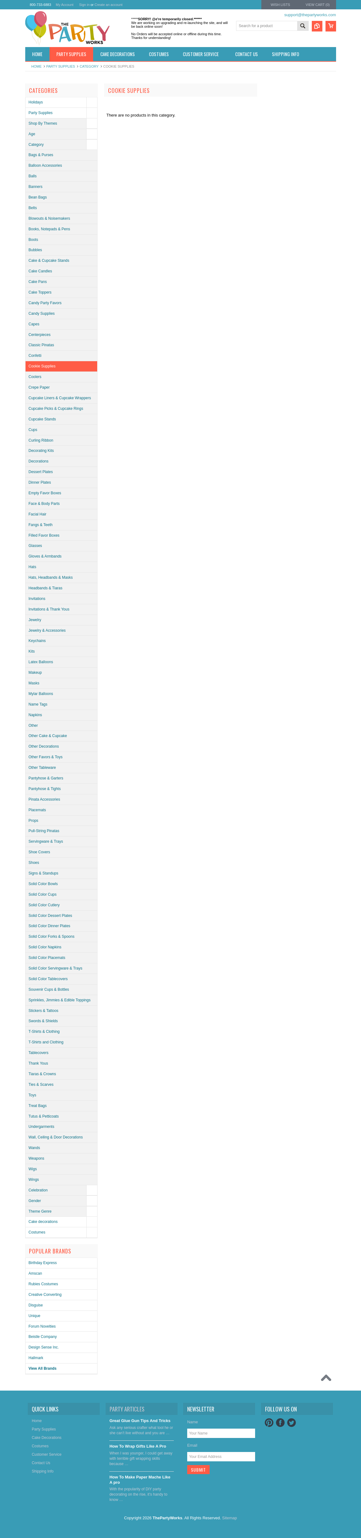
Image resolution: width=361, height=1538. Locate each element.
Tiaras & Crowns (42, 1074)
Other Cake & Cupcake (48, 736)
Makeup (35, 672)
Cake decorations (43, 1221)
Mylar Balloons (41, 694)
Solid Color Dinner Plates (49, 926)
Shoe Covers (39, 852)
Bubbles (35, 250)
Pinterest (269, 1422)
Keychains (37, 641)
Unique (34, 1316)
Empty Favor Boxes (45, 493)
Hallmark (36, 1358)
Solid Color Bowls (43, 884)
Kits (32, 651)
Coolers (35, 377)
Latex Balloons (41, 662)
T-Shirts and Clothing (46, 1042)
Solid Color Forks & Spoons (51, 936)
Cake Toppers (40, 292)
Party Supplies (60, 66)
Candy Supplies (42, 313)
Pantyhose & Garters (46, 778)
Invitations (37, 599)
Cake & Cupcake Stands (49, 260)
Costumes (37, 1232)
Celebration (38, 1190)
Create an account (108, 5)
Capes (34, 324)
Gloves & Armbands (45, 556)
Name (192, 1422)
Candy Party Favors (45, 303)
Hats (32, 567)
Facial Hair (37, 514)
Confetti (35, 355)
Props (33, 820)
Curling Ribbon (41, 440)
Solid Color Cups (43, 894)
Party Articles (127, 1409)
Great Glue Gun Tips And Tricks (139, 1420)
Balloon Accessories (45, 165)
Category (89, 66)
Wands (34, 1148)
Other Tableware (42, 767)
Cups (33, 430)
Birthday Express (43, 1263)
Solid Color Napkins (45, 947)
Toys (32, 1095)
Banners (36, 186)
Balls (33, 176)
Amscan (35, 1273)
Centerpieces (40, 335)
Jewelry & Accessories (47, 630)
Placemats (37, 810)
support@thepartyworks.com (310, 14)
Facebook (280, 1422)
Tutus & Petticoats (44, 1116)
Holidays (36, 102)
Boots (33, 239)
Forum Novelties (42, 1326)
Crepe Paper (39, 387)
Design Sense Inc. (44, 1347)
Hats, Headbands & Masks (51, 577)
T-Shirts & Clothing (44, 1031)
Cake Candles (40, 271)
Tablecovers (39, 1053)
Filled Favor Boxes (44, 535)
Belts (33, 208)
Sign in (84, 5)
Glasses (35, 546)
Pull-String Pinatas (44, 831)
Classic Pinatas (41, 345)
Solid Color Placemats (47, 958)
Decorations (39, 461)
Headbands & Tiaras (46, 588)
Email (192, 1445)
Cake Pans (38, 282)
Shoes (34, 862)
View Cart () (318, 5)
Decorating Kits (41, 450)
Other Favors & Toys (46, 757)
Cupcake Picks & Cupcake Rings (56, 408)
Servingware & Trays (46, 841)
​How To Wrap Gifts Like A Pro (137, 1446)
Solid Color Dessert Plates (50, 915)
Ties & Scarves (41, 1084)
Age (32, 134)
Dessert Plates (41, 472)
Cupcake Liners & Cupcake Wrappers (60, 398)
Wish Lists (280, 5)
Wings (34, 1179)
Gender (35, 1201)
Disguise (36, 1305)
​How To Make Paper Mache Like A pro (139, 1480)
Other (33, 725)
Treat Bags (38, 1106)
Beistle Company (43, 1336)
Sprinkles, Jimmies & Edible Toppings (60, 1000)
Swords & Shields (43, 1021)
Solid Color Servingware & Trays (56, 968)
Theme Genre (40, 1211)
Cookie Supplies (42, 366)
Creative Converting (45, 1294)
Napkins (35, 715)
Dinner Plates (40, 482)
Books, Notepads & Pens (49, 229)
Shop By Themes (43, 123)
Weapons (36, 1158)
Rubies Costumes (43, 1284)
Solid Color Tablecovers (48, 979)
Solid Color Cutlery (44, 905)
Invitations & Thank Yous (49, 609)
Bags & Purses (41, 155)
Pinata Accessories (44, 799)
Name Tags (38, 704)
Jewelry (35, 620)
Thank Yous (38, 1063)
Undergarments (42, 1126)
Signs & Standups (43, 873)
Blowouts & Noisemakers (49, 218)
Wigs (33, 1169)
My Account (65, 5)
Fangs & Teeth (41, 525)
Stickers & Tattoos (44, 1011)
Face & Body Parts (44, 503)
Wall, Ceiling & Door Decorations (56, 1137)
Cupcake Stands (42, 419)
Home (36, 66)
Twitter (291, 1422)
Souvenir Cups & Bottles (49, 989)
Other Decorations (44, 746)
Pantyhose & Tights (45, 789)
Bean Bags (38, 197)
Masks (34, 683)
